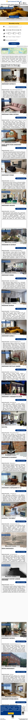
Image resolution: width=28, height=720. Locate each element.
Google (19, 706)
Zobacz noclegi (21, 87)
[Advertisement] (14, 607)
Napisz (27, 719)
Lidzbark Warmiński (6, 70)
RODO (2, 711)
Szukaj (14, 43)
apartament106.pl (14, 1)
